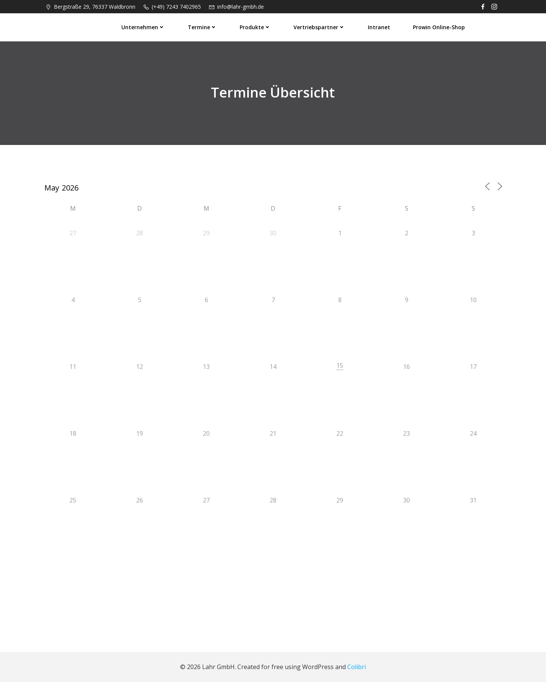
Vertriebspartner (319, 26)
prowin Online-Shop (439, 26)
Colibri (356, 667)
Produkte (255, 26)
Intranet (379, 26)
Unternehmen (143, 26)
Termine (202, 26)
